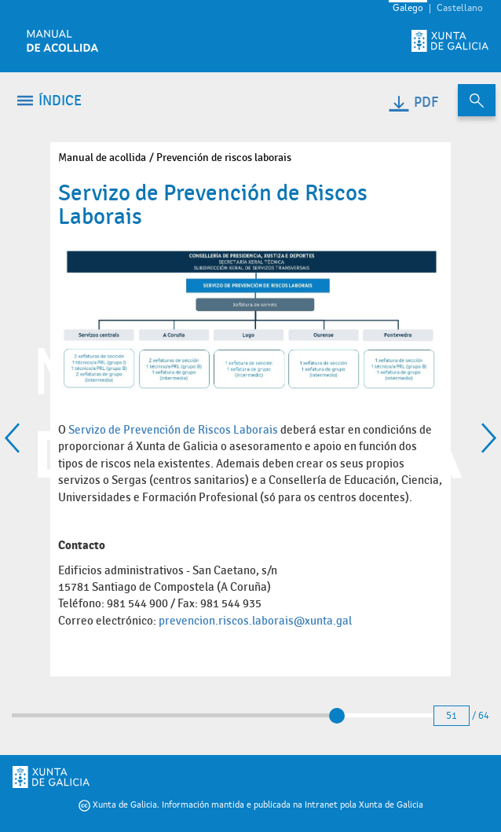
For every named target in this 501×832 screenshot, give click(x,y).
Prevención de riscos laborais (223, 157)
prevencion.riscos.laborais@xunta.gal (255, 621)
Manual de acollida (102, 157)
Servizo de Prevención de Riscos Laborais (173, 430)
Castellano (460, 8)
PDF (412, 102)
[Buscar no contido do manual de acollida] (477, 100)
